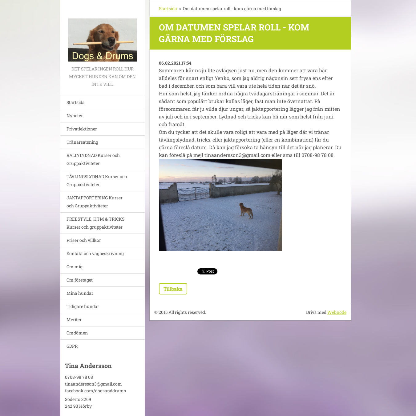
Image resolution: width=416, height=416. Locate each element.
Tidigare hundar (83, 306)
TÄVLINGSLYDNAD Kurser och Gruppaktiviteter (97, 180)
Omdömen (77, 333)
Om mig (75, 267)
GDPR (72, 346)
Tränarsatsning (82, 142)
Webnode (336, 312)
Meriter (74, 319)
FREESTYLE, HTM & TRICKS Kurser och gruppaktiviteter (95, 223)
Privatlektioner (82, 129)
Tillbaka (173, 289)
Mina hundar (80, 293)
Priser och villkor (84, 240)
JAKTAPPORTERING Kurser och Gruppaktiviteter (95, 202)
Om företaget (80, 280)
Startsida (76, 102)
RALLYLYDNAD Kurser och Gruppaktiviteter (93, 159)
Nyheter (75, 115)
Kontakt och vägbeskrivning (95, 253)
